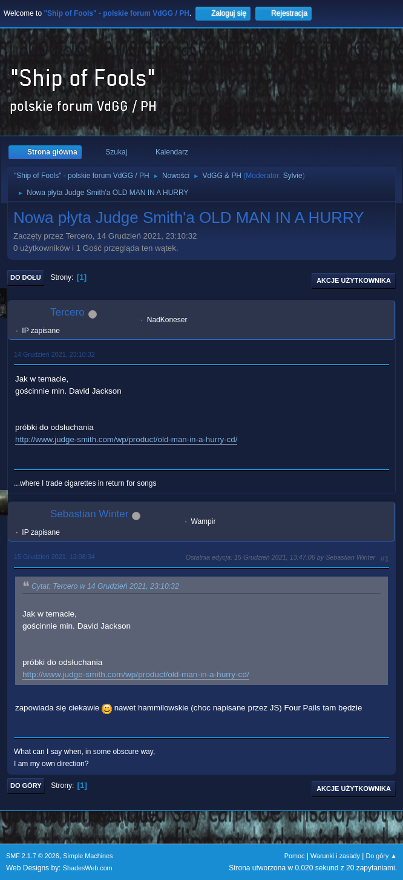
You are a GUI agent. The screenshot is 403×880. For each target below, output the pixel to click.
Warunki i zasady (335, 855)
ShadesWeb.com (88, 868)
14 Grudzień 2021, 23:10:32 (54, 354)
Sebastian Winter (89, 514)
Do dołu (25, 277)
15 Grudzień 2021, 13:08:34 (54, 556)
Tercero (67, 312)
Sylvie (293, 175)
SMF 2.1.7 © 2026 (32, 855)
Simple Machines (88, 855)
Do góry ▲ (381, 855)
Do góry (26, 785)
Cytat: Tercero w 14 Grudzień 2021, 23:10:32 (105, 586)
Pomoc (294, 855)
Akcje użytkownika (353, 280)
